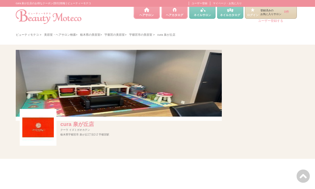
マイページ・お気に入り (227, 3)
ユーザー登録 (199, 3)
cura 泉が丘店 (77, 124)
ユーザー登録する (270, 21)
